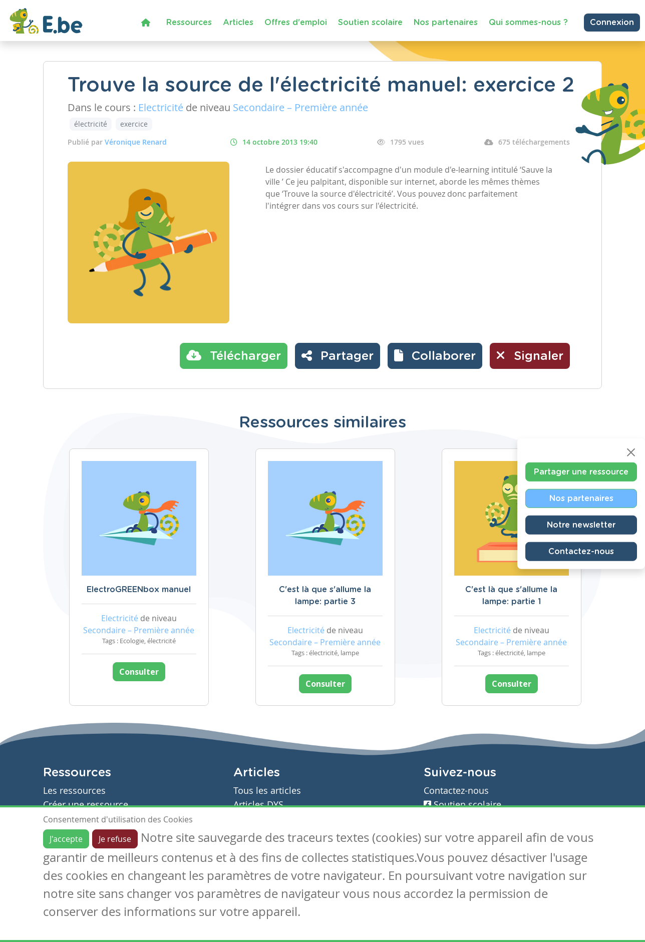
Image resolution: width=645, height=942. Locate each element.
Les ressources (74, 790)
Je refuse (115, 838)
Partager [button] (337, 355)
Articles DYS (258, 804)
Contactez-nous (581, 552)
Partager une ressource (581, 472)
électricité (90, 124)
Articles (238, 23)
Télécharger (233, 355)
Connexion (612, 23)
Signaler (529, 355)
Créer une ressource (85, 804)
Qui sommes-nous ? (528, 23)
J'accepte (66, 838)
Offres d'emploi (295, 23)
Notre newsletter (581, 525)
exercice (134, 124)
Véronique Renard (136, 142)
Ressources (189, 23)
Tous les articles (267, 790)
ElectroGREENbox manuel (139, 590)
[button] (435, 356)
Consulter (139, 671)
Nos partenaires (446, 23)
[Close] (631, 452)
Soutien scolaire (370, 23)
